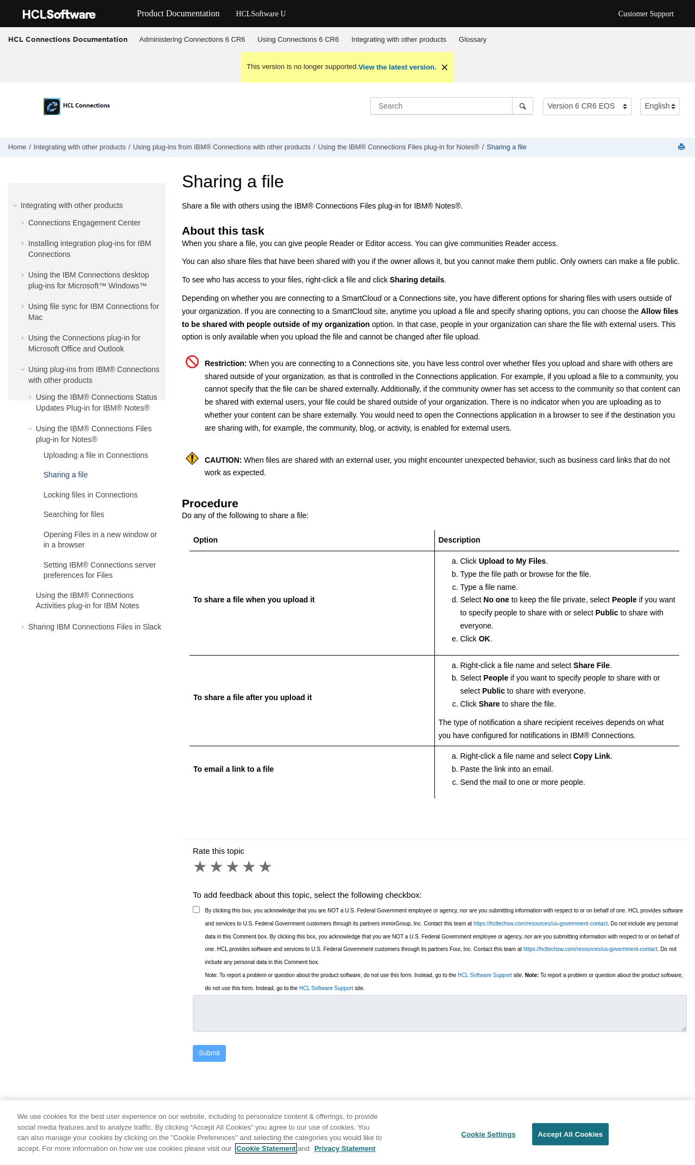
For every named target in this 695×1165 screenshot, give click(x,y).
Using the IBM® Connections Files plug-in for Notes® (398, 147)
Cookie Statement (266, 1157)
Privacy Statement (345, 1157)
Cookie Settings (488, 1142)
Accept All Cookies (570, 1142)
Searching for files (73, 514)
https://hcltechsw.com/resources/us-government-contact (540, 924)
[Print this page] (682, 147)
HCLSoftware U (261, 14)
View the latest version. (397, 67)
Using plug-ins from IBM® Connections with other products (222, 147)
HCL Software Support (485, 975)
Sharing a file (506, 147)
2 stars (217, 866)
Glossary (472, 39)
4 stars (250, 866)
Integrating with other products (398, 39)
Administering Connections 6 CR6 (192, 39)
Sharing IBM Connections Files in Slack (94, 626)
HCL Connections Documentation (68, 39)
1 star (201, 866)
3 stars (233, 866)
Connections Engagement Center (84, 222)
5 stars (266, 866)
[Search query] (451, 106)
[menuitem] (192, 39)
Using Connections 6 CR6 (298, 39)
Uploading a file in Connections (95, 455)
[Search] (522, 106)
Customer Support (646, 14)
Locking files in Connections (90, 494)
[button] (16, 205)
